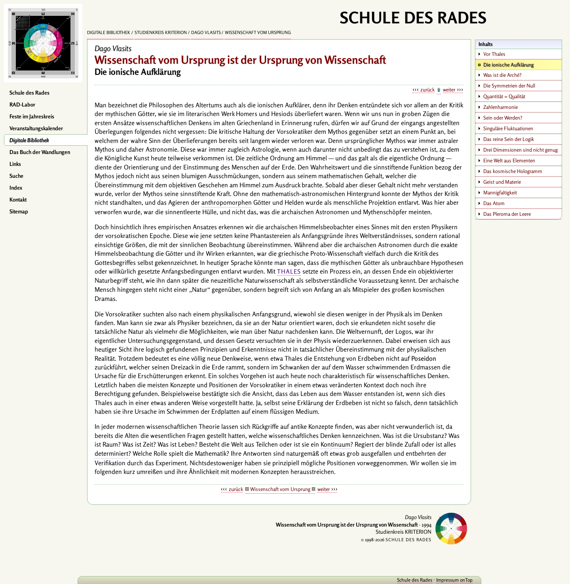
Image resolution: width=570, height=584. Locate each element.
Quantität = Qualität (504, 96)
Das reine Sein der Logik (508, 139)
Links (15, 164)
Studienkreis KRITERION (161, 32)
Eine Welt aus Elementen (509, 160)
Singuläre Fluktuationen (508, 128)
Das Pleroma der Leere (507, 214)
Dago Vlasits (206, 32)
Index (16, 188)
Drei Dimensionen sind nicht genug (520, 149)
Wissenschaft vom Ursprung (258, 32)
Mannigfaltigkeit (500, 192)
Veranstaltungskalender (36, 128)
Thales (289, 271)
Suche (16, 176)
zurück (427, 89)
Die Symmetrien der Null (509, 85)
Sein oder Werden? (502, 117)
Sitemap (19, 211)
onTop (459, 580)
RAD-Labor (22, 104)
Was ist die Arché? (502, 75)
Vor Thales (494, 54)
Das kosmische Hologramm (512, 171)
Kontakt (18, 199)
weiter (449, 89)
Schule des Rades (29, 92)
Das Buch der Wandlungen (40, 152)
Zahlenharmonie (500, 107)
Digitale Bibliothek (29, 140)
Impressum (440, 580)
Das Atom (494, 203)
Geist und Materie (502, 182)
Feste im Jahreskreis (32, 116)
